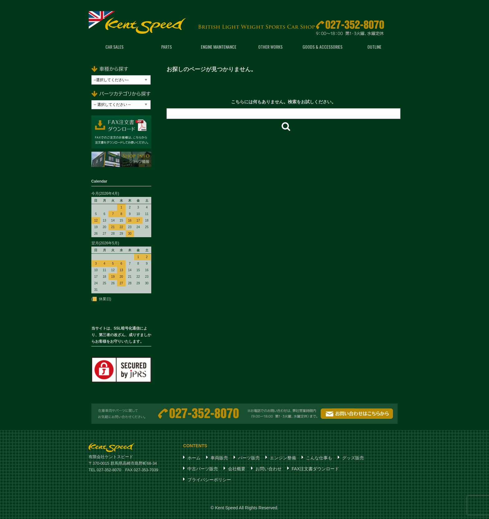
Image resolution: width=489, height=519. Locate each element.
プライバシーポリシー (209, 479)
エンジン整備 (283, 457)
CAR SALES (114, 46)
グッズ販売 (353, 457)
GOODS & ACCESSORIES (322, 46)
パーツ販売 (249, 457)
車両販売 (219, 457)
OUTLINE (374, 46)
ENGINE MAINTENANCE (218, 46)
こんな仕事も (319, 457)
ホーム (194, 457)
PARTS (166, 46)
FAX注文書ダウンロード (315, 468)
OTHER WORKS (270, 46)
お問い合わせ (268, 468)
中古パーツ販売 (202, 468)
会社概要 (236, 468)
